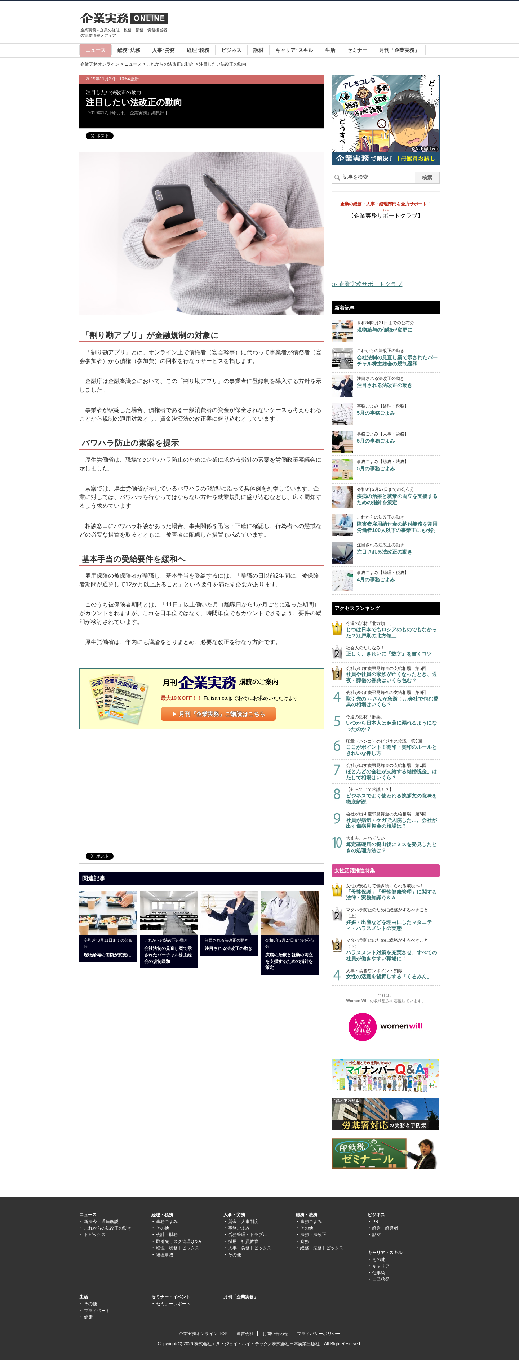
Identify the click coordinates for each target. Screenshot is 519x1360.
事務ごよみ (167, 1221)
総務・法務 (306, 1214)
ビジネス (231, 50)
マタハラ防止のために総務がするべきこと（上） (393, 919)
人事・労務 (234, 1214)
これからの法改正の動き (170, 64)
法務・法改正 (313, 1234)
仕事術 (378, 1272)
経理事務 (164, 1254)
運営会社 (245, 1333)
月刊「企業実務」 (399, 50)
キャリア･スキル (294, 50)
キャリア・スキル (385, 1252)
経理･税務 (198, 50)
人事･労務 (163, 50)
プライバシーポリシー (318, 1333)
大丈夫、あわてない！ (393, 844)
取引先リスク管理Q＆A (178, 1241)
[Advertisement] (308, 23)
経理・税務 (162, 1214)
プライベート (97, 1310)
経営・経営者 (385, 1228)
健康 (88, 1317)
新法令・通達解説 (101, 1221)
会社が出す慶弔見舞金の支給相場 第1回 (393, 772)
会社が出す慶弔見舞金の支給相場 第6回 (393, 820)
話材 (258, 50)
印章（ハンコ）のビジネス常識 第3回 (393, 747)
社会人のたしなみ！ (393, 651)
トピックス (95, 1234)
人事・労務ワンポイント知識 (393, 974)
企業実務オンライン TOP (203, 1333)
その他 (162, 1228)
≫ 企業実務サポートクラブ (367, 284)
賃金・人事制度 (243, 1221)
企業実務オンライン (99, 64)
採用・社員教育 (243, 1241)
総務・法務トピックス (321, 1247)
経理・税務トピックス (177, 1247)
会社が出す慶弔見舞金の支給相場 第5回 (393, 675)
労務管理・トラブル (247, 1234)
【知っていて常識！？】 (393, 796)
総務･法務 (128, 50)
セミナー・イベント (170, 1296)
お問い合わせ (275, 1333)
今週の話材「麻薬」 (393, 723)
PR (375, 1221)
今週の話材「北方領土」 (393, 630)
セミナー (357, 50)
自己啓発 (381, 1279)
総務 (304, 1241)
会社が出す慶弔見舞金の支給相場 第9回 (393, 699)
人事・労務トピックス (249, 1247)
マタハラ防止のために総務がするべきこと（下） (393, 949)
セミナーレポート (173, 1303)
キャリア (381, 1265)
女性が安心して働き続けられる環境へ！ (393, 892)
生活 (330, 50)
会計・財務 (167, 1234)
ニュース (95, 50)
